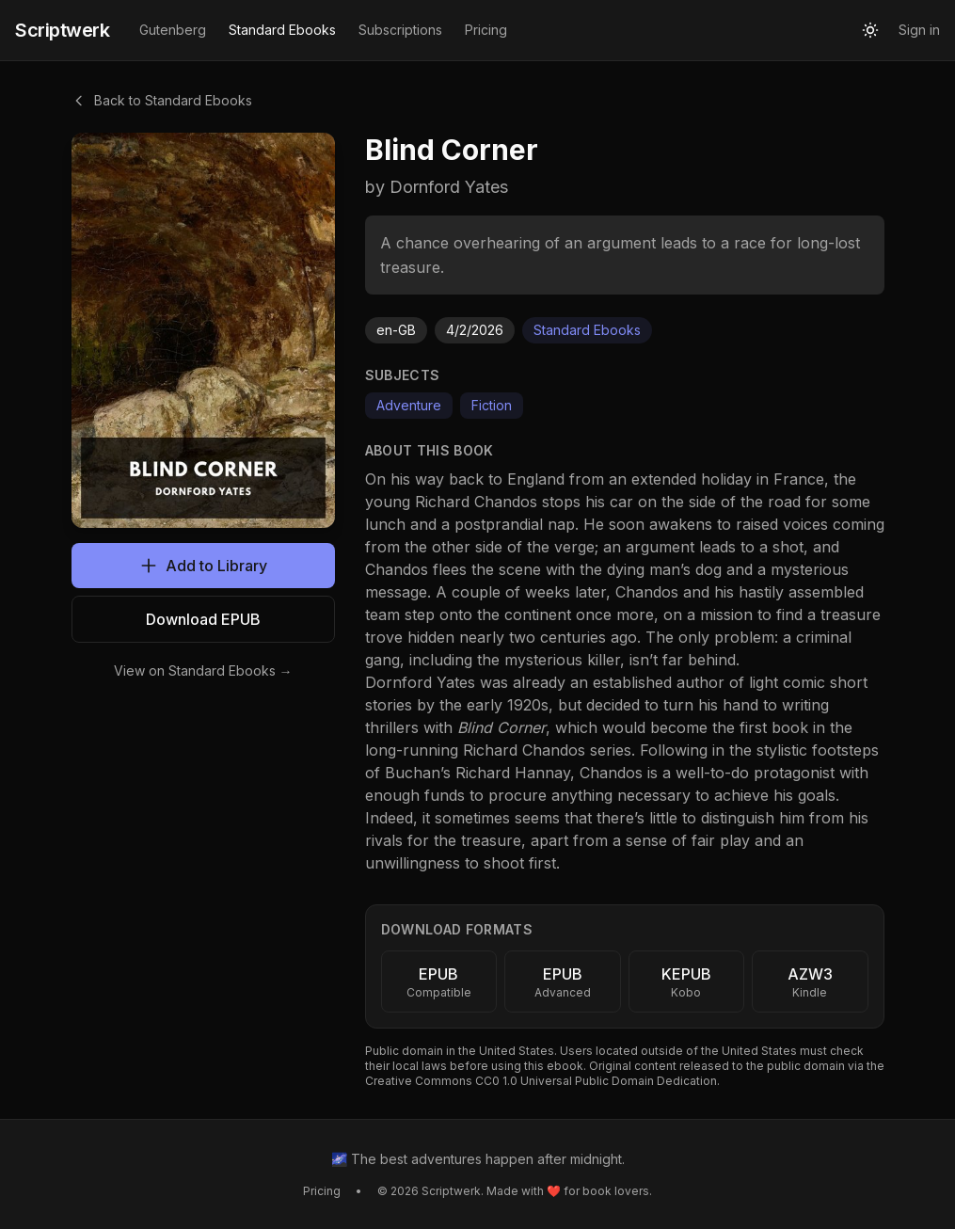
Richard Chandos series (547, 750)
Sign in (919, 30)
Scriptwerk (62, 30)
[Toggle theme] (870, 30)
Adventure (408, 405)
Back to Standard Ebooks (162, 100)
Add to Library (203, 565)
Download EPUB (203, 619)
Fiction (491, 405)
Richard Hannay (512, 772)
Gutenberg (172, 30)
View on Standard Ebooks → (203, 670)
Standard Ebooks (282, 30)
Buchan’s (418, 772)
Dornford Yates (420, 682)
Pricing (486, 30)
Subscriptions (400, 30)
